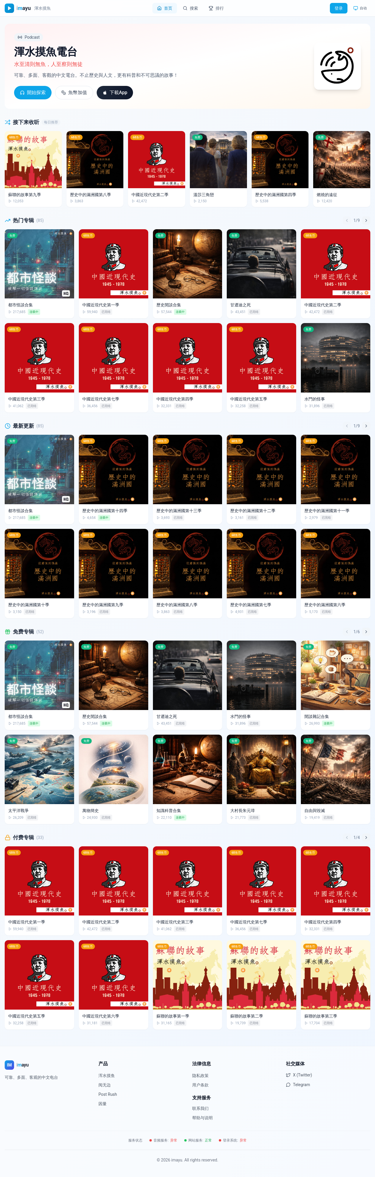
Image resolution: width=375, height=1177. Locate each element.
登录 (339, 8)
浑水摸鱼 (106, 1075)
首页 (164, 8)
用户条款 (200, 1085)
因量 (102, 1103)
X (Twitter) (299, 1075)
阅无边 (104, 1085)
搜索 (190, 8)
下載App (115, 92)
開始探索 (33, 92)
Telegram (298, 1084)
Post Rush (107, 1094)
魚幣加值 (74, 92)
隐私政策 (200, 1075)
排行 (216, 8)
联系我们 (200, 1108)
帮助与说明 (202, 1117)
